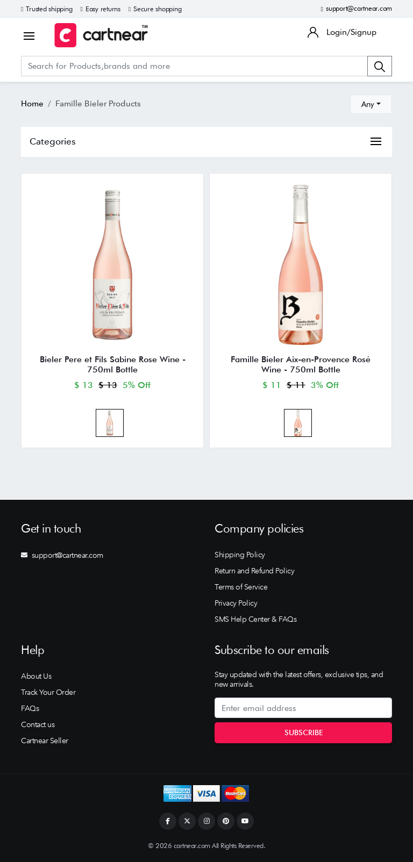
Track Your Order (48, 692)
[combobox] (371, 104)
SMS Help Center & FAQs (255, 619)
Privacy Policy (236, 603)
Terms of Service (241, 587)
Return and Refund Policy (254, 571)
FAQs (30, 708)
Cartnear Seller (44, 740)
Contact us (37, 724)
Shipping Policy (240, 554)
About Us (36, 676)
